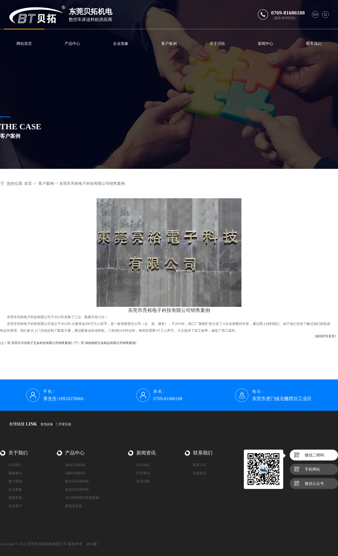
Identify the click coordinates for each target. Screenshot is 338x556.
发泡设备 (47, 424)
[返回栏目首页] (325, 336)
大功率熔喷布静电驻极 (80, 498)
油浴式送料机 (73, 465)
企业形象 (120, 43)
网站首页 (24, 43)
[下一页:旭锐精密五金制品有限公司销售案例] (105, 343)
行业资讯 (141, 473)
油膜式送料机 (73, 473)
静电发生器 (72, 506)
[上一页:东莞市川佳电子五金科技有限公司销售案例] (36, 343)
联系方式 (198, 465)
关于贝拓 (217, 43)
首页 (28, 183)
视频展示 (13, 473)
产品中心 (72, 43)
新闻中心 (265, 43)
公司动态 (141, 465)
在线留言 (198, 473)
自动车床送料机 (75, 489)
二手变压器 (63, 424)
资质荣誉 (13, 498)
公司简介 (13, 465)
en (315, 14)
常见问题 (141, 481)
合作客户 (13, 506)
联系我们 (314, 43)
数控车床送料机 (75, 481)
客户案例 (169, 43)
